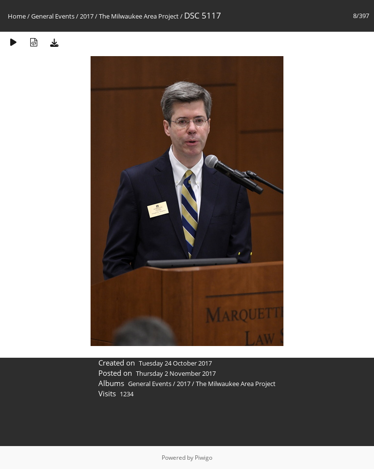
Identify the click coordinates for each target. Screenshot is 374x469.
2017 (87, 16)
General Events (53, 16)
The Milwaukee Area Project (139, 16)
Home (17, 16)
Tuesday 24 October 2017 (175, 363)
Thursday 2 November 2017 (176, 373)
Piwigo (203, 457)
